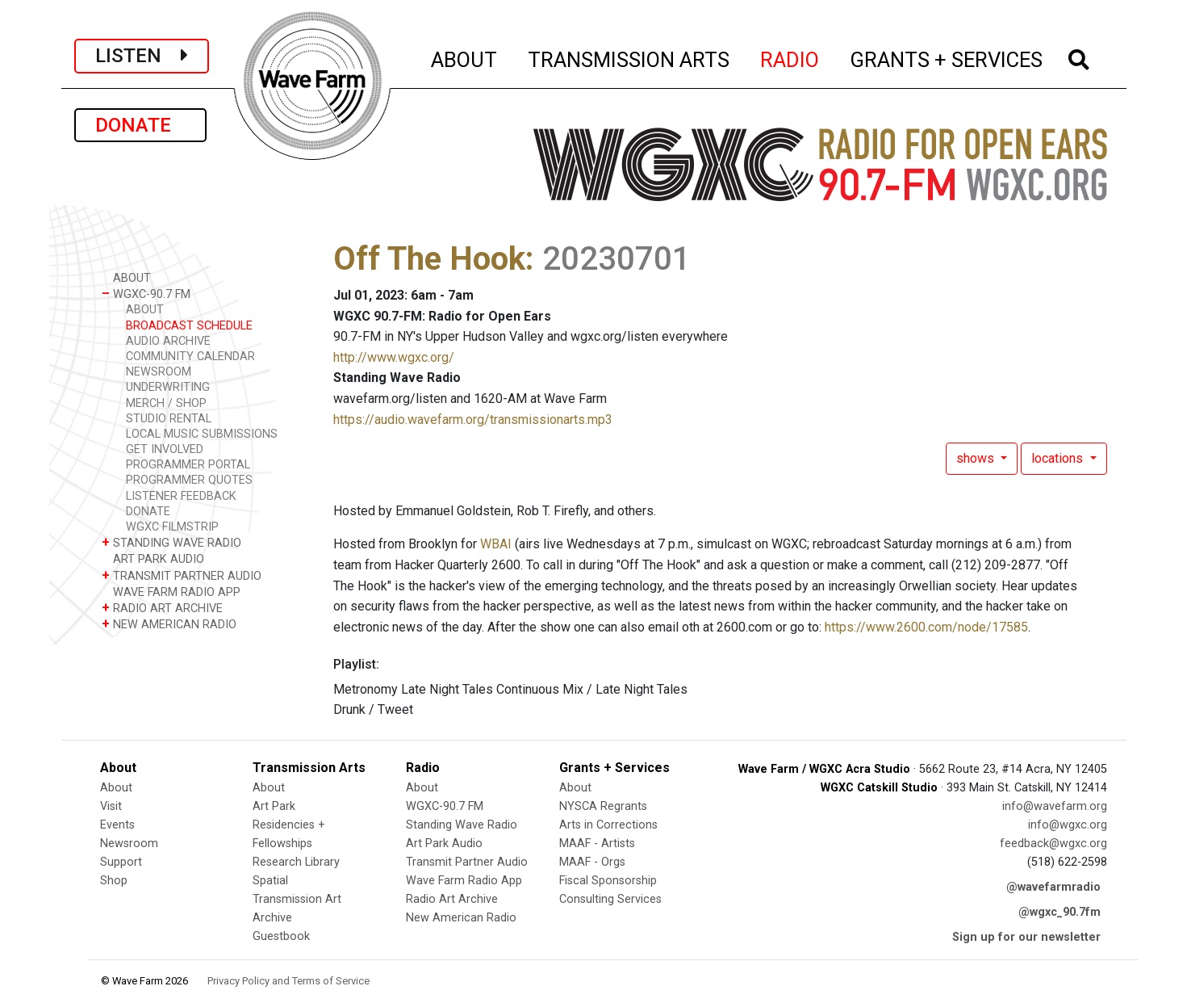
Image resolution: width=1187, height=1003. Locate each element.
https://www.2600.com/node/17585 (926, 627)
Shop (113, 881)
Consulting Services (610, 899)
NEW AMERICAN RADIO (169, 624)
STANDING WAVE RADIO (171, 542)
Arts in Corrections (608, 825)
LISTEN (141, 55)
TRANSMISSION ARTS (629, 57)
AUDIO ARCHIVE (168, 341)
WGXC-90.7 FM (146, 293)
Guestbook (281, 936)
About (116, 788)
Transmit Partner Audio (467, 862)
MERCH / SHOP (166, 403)
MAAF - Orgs (592, 862)
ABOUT (465, 57)
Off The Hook (429, 259)
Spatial (270, 881)
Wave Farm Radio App (464, 881)
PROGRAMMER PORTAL (188, 465)
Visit (111, 806)
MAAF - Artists (597, 843)
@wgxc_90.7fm (1059, 912)
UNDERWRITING (168, 387)
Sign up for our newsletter (1026, 937)
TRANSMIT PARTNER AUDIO (181, 575)
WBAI (496, 544)
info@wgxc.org (1067, 825)
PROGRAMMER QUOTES (189, 480)
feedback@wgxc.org (1053, 843)
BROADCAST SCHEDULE (189, 326)
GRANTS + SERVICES (947, 57)
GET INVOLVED (164, 449)
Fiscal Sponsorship (608, 881)
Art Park (274, 806)
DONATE (140, 125)
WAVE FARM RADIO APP (171, 591)
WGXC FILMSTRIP (172, 527)
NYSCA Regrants (603, 806)
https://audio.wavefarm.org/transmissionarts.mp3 (472, 419)
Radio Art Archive (452, 899)
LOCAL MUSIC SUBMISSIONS (202, 434)
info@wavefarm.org (1054, 806)
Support (121, 862)
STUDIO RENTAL (168, 419)
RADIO (790, 57)
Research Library (296, 862)
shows (976, 458)
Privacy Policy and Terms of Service (288, 981)
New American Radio (461, 918)
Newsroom (129, 843)
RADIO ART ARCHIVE (162, 607)
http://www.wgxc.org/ (393, 357)
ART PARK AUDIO (153, 558)
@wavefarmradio (1053, 887)
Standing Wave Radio (461, 825)
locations (1058, 458)
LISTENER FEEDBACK (181, 496)
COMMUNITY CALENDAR (190, 356)
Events (117, 825)
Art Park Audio (444, 843)
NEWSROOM (158, 372)
